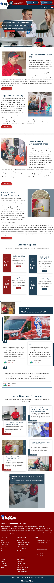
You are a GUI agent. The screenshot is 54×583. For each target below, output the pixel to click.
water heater (22, 206)
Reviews (3, 553)
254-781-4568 (31, 2)
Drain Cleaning (4, 544)
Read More (9, 31)
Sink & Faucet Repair (22, 557)
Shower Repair (20, 540)
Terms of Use (4, 565)
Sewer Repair (4, 546)
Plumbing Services (5, 542)
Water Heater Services (22, 571)
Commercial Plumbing (22, 548)
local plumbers (37, 84)
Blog (2, 555)
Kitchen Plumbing (21, 555)
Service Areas (4, 548)
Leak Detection (20, 559)
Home (2, 540)
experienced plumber (35, 66)
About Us (3, 559)
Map (46, 542)
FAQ (2, 557)
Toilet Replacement (21, 569)
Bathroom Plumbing (21, 546)
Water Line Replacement (22, 544)
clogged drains (18, 104)
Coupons (3, 550)
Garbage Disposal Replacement (24, 553)
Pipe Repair (19, 561)
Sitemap (3, 567)
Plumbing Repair (21, 563)
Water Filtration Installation (23, 542)
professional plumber (6, 112)
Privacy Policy (4, 563)
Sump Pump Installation (22, 567)
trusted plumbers (30, 235)
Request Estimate (44, 2)
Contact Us (3, 561)
